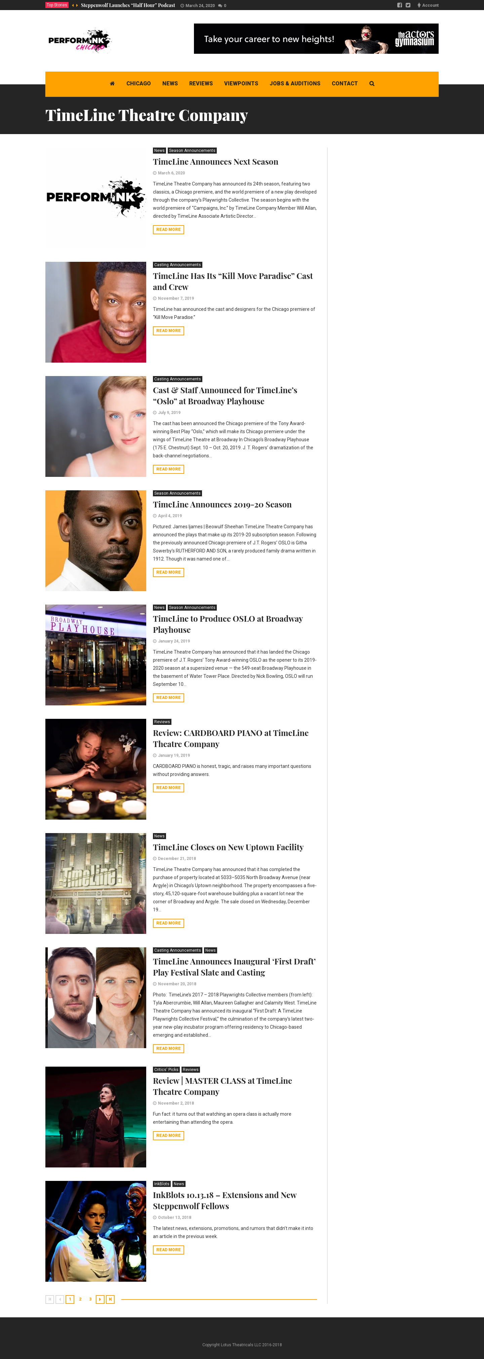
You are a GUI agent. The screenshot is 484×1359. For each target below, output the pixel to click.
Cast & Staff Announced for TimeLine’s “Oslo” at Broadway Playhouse (225, 395)
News (159, 150)
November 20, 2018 (177, 984)
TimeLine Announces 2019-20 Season (222, 504)
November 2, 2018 (176, 1103)
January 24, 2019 (174, 641)
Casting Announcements (177, 264)
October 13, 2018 (174, 1217)
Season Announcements (192, 150)
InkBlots (161, 1184)
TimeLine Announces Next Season (215, 161)
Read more (168, 229)
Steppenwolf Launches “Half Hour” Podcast (128, 5)
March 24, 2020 (200, 5)
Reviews (162, 721)
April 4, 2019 (170, 515)
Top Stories (57, 5)
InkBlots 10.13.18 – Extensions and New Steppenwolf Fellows (224, 1200)
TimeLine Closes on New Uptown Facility (228, 846)
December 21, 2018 (177, 858)
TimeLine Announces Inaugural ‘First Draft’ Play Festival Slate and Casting (234, 967)
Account (430, 5)
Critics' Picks (166, 1069)
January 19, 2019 (174, 755)
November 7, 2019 (176, 298)
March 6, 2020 (171, 173)
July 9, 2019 (169, 412)
